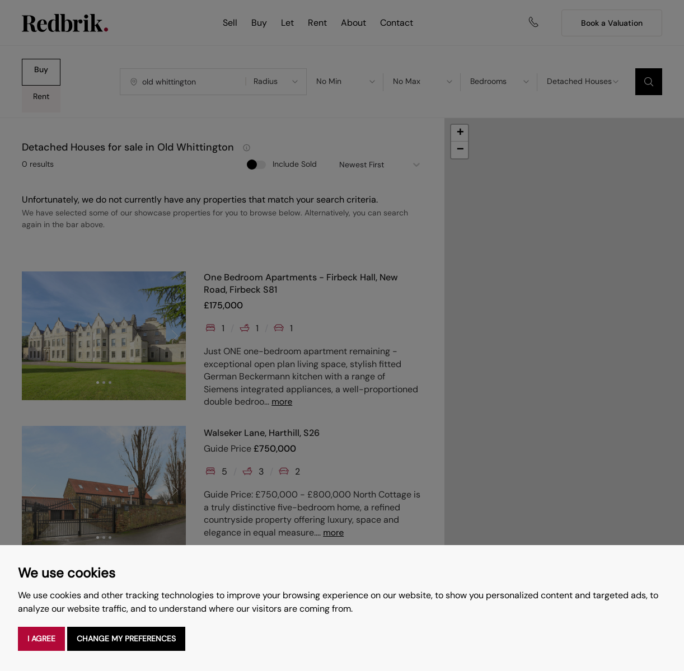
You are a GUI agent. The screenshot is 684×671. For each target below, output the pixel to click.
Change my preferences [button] (126, 639)
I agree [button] (41, 639)
